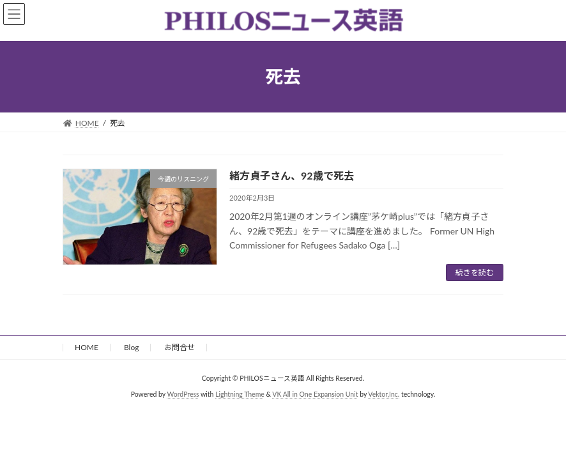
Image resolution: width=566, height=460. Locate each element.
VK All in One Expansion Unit (315, 394)
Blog (131, 347)
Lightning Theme (239, 394)
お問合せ (179, 347)
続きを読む (474, 272)
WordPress (183, 394)
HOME (86, 347)
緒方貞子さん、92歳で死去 (291, 175)
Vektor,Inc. (383, 394)
